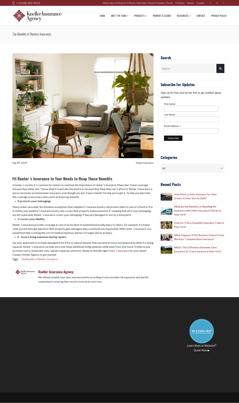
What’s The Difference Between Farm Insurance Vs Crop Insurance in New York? (198, 249)
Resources (184, 15)
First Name (169, 104)
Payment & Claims (162, 15)
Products (140, 15)
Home (102, 15)
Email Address (172, 126)
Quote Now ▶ (202, 350)
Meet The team (119, 15)
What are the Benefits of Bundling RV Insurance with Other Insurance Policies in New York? (197, 210)
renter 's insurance (118, 250)
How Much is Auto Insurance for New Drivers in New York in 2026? (195, 196)
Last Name (169, 114)
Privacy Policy (219, 15)
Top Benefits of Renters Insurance (39, 259)
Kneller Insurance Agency (56, 271)
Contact (200, 15)
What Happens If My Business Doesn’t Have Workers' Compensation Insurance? (199, 237)
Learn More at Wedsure (201, 345)
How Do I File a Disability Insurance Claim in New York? (199, 224)
